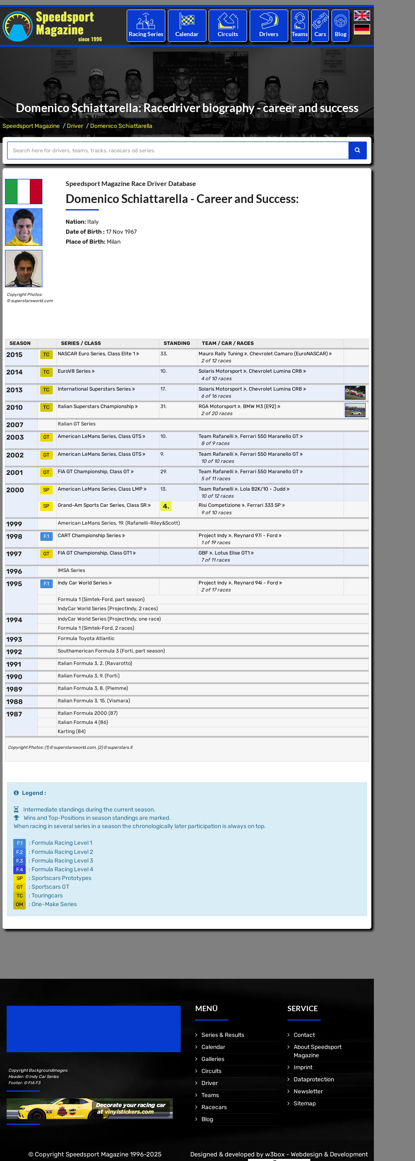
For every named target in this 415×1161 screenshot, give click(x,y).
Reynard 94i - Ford (258, 583)
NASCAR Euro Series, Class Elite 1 (98, 354)
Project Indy (215, 535)
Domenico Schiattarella (121, 126)
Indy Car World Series (85, 583)
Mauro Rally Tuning (223, 354)
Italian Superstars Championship (98, 406)
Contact (304, 1035)
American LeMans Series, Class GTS (101, 436)
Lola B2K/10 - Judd (265, 489)
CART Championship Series (91, 535)
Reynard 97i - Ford (258, 535)
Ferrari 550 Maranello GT (271, 436)
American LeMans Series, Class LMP (102, 489)
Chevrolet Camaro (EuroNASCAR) (291, 354)
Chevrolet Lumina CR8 (277, 371)
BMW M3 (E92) (261, 406)
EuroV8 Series (76, 371)
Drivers (268, 33)
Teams (300, 33)
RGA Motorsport (220, 406)
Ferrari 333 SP (266, 505)
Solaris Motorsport (222, 371)
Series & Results (222, 1035)
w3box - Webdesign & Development (316, 1154)
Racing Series (146, 33)
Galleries (212, 1059)
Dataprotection (314, 1079)
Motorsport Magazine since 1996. (54, 1034)
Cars (320, 33)
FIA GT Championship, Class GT (96, 471)
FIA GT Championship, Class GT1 (97, 553)
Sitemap (305, 1103)
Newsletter (308, 1091)
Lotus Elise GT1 (234, 553)
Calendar (187, 33)
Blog (340, 33)
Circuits (228, 33)
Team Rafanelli (218, 436)
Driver (75, 126)
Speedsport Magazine (31, 126)
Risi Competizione (222, 505)
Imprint (303, 1067)
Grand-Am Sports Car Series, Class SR (104, 505)
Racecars (214, 1107)
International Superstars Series (96, 389)
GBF (205, 553)
